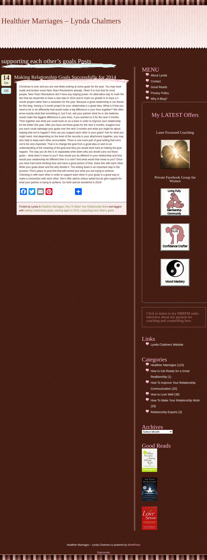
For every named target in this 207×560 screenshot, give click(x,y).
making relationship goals (38, 210)
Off (6, 91)
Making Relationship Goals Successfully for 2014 (65, 77)
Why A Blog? (159, 98)
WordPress (134, 544)
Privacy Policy (160, 93)
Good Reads (159, 87)
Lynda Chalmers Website (167, 344)
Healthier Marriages (53, 206)
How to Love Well (162, 394)
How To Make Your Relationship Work (86, 206)
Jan (6, 79)
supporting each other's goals (97, 210)
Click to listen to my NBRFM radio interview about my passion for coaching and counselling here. (172, 317)
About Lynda (159, 75)
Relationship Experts (164, 412)
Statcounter (103, 552)
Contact (156, 81)
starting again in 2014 (67, 210)
